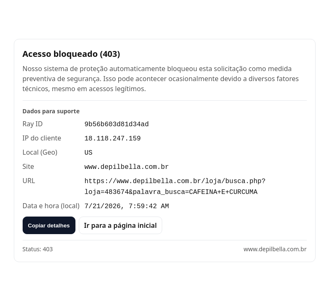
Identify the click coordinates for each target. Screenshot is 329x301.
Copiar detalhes (49, 225)
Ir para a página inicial (120, 225)
